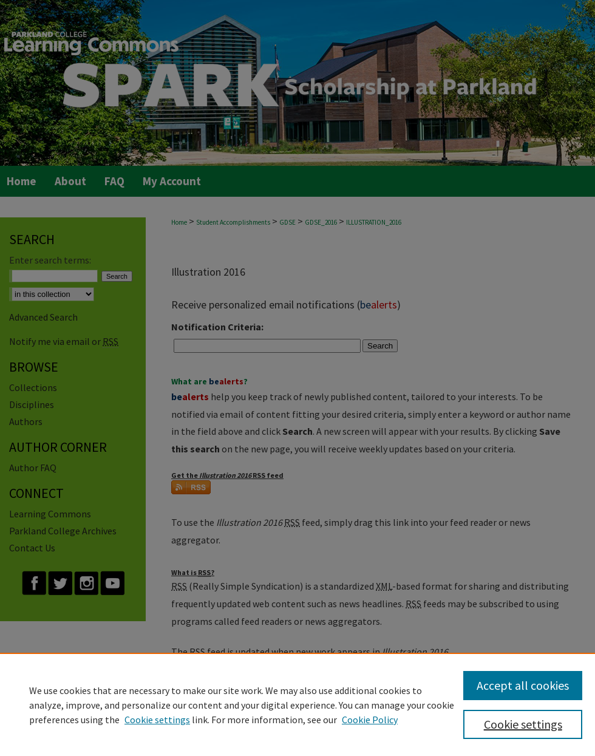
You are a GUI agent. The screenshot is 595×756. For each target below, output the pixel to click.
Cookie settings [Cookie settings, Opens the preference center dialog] (523, 724)
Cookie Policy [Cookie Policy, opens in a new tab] (370, 719)
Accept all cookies (523, 685)
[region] (297, 704)
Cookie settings (157, 719)
